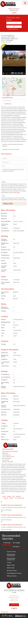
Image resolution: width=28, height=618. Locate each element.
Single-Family (11, 565)
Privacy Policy (16, 192)
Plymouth (18, 496)
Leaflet (11, 95)
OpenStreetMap (17, 95)
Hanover (6, 498)
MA (13, 496)
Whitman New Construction (11, 555)
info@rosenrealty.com (14, 8)
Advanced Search (12, 29)
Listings (9, 496)
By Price (16, 546)
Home (3, 496)
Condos (9, 562)
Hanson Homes (11, 551)
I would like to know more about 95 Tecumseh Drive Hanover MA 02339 (14, 174)
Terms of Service (19, 199)
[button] (14, 26)
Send (3, 195)
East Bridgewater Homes (14, 573)
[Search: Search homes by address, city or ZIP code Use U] (14, 23)
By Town (16, 543)
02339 (11, 498)
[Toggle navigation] (25, 3)
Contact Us (14, 604)
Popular (6, 543)
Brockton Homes (12, 570)
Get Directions (7, 103)
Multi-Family (10, 567)
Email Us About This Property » (10, 451)
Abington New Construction (11, 559)
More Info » (5, 453)
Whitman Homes (12, 576)
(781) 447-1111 (14, 10)
